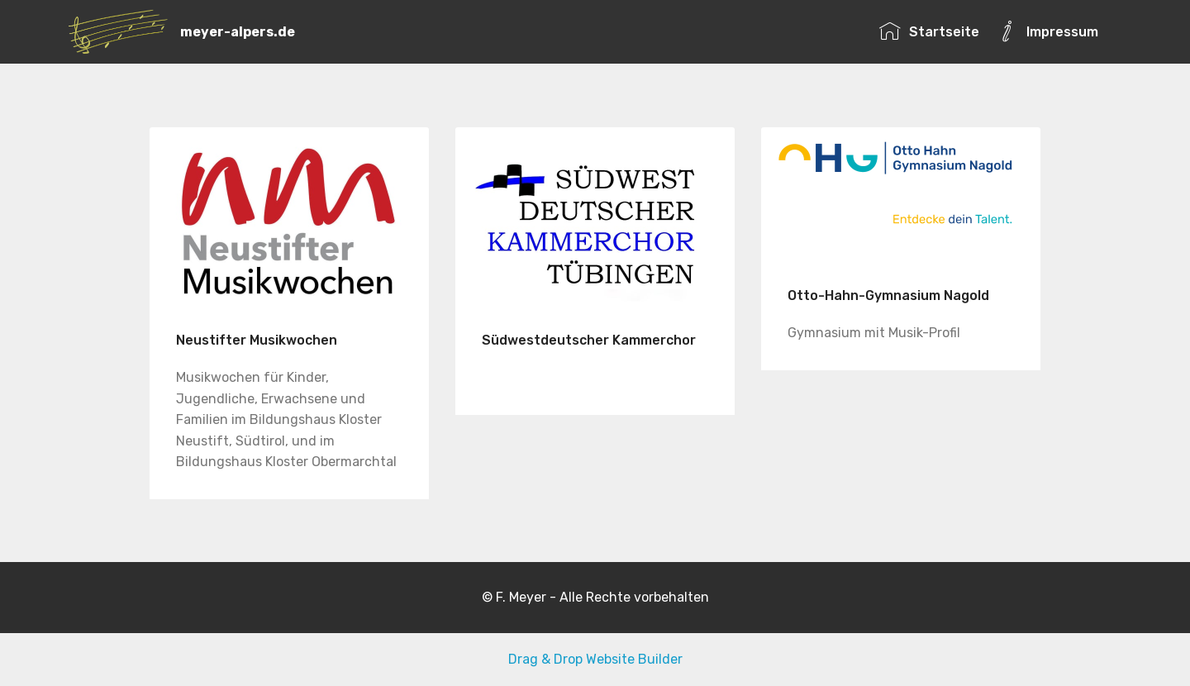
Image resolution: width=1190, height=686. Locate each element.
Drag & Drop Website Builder (595, 659)
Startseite (929, 32)
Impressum (1047, 32)
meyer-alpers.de (237, 32)
